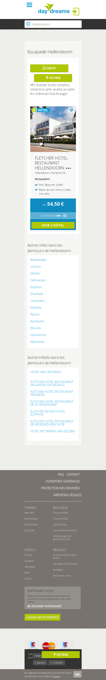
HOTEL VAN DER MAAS (45, 372)
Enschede (36, 293)
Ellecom (35, 328)
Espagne (29, 560)
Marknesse (37, 341)
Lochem (35, 266)
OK (77, 674)
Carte (49, 68)
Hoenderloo (38, 334)
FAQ (61, 474)
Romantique (31, 518)
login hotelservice (42, 617)
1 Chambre (56, 662)
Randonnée (31, 524)
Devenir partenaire (46, 606)
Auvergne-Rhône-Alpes (65, 563)
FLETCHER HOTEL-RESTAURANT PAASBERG (51, 393)
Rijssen (35, 314)
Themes (30, 508)
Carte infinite (60, 524)
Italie (27, 572)
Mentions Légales (67, 495)
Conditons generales (63, 481)
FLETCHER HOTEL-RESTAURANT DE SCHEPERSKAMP (51, 403)
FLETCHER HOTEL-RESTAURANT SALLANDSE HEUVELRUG (51, 383)
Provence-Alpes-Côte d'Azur (64, 556)
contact (73, 474)
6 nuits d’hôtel (60, 518)
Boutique (60, 508)
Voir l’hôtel (53, 225)
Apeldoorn (37, 321)
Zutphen (35, 287)
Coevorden (37, 300)
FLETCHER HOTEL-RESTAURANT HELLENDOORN (52, 163)
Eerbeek (35, 307)
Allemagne (30, 566)
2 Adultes (40, 662)
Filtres (53, 78)
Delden (35, 273)
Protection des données (60, 488)
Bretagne (58, 569)
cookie (56, 676)
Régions (59, 550)
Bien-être (29, 512)
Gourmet (29, 530)
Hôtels (30, 550)
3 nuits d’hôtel (60, 512)
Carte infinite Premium (65, 530)
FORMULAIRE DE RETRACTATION (62, 538)
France (28, 555)
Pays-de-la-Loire (61, 575)
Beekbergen (38, 259)
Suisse (28, 578)
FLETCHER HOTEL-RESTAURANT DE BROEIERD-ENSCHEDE (51, 423)
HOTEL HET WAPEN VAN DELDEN (52, 431)
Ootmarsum (38, 280)
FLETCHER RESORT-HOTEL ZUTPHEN (48, 413)
